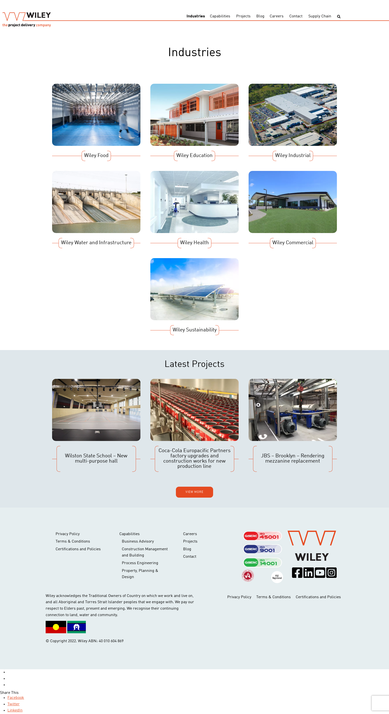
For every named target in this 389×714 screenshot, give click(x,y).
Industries (196, 16)
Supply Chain (319, 16)
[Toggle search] (338, 17)
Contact (295, 16)
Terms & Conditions (73, 542)
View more (194, 492)
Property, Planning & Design (140, 574)
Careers (277, 16)
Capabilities (220, 16)
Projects (243, 16)
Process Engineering (140, 563)
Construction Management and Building (145, 552)
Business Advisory (138, 542)
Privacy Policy (68, 534)
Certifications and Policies (78, 549)
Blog (260, 16)
